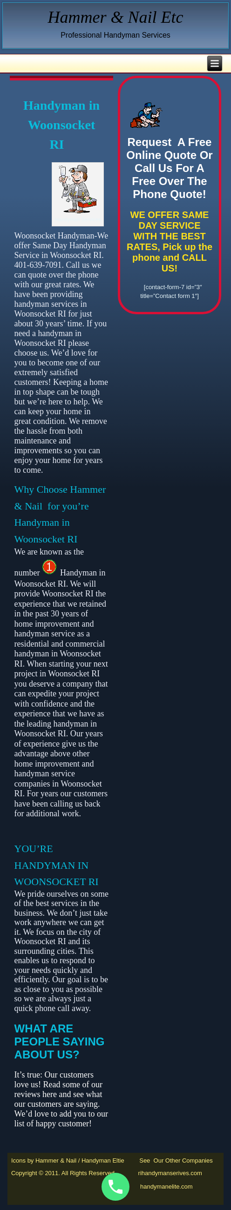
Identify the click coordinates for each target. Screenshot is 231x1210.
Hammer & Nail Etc (115, 17)
